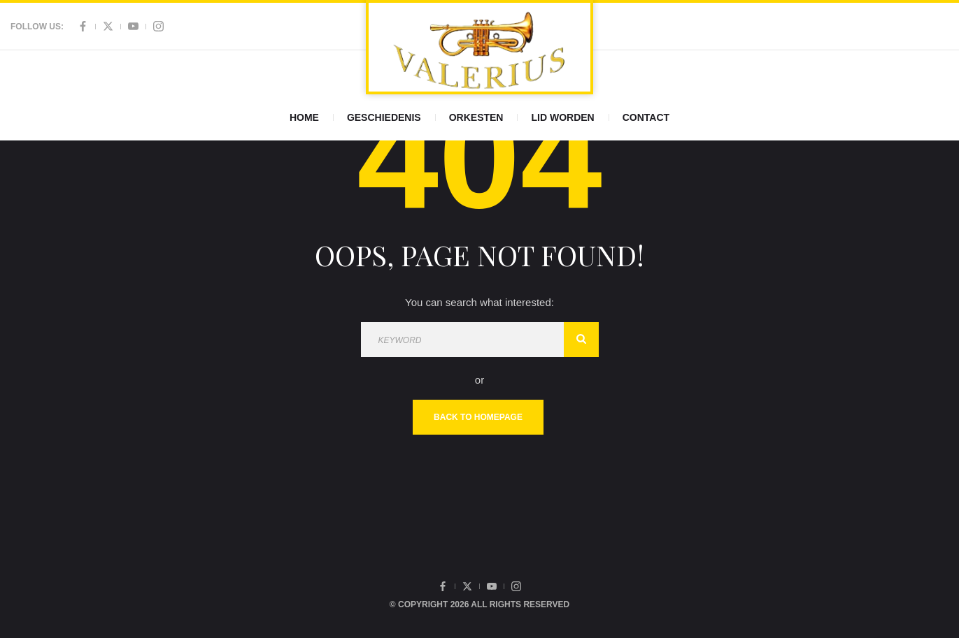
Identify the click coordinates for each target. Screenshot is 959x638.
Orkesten (476, 117)
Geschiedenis (384, 117)
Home (304, 117)
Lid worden (562, 117)
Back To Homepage (478, 417)
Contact (646, 117)
